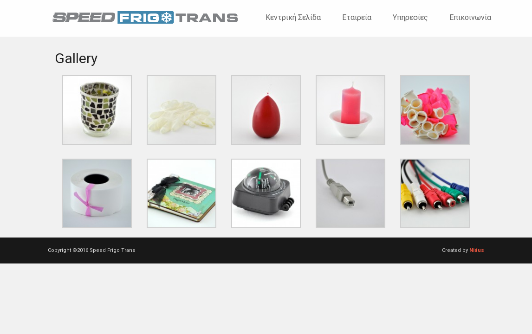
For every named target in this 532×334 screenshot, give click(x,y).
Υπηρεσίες (410, 17)
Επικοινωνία (470, 17)
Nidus (476, 250)
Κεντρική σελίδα (293, 17)
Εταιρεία (356, 17)
